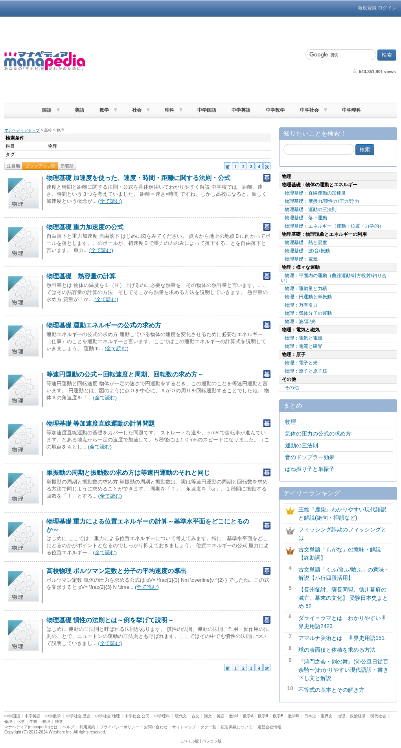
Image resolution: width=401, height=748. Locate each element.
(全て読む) (110, 201)
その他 (292, 387)
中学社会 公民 (137, 716)
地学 (59, 721)
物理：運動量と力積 (306, 288)
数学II (263, 716)
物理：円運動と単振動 (308, 297)
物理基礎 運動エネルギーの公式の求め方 (103, 325)
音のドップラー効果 (310, 457)
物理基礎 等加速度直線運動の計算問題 (100, 423)
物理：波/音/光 (300, 321)
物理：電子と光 (301, 363)
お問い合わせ (155, 727)
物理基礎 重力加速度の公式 (84, 227)
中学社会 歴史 (78, 716)
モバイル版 (189, 741)
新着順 (67, 166)
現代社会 (378, 716)
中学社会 (309, 110)
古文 (195, 716)
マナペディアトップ (22, 130)
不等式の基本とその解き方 (331, 690)
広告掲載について (236, 727)
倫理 (8, 721)
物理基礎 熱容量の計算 (81, 276)
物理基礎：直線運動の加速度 (315, 193)
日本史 (310, 716)
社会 (137, 110)
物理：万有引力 (301, 305)
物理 (290, 422)
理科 (169, 110)
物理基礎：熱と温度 (306, 242)
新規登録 (367, 8)
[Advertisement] (192, 61)
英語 (79, 110)
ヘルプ (68, 727)
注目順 (13, 166)
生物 (33, 721)
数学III (293, 716)
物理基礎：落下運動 (306, 218)
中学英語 (241, 110)
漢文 (208, 716)
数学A (248, 716)
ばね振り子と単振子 (310, 469)
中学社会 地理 (107, 716)
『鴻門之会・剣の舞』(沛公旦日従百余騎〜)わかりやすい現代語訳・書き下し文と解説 (343, 669)
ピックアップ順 (40, 166)
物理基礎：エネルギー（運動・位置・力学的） (334, 226)
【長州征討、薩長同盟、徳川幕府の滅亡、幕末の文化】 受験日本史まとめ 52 (343, 597)
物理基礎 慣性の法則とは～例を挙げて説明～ (110, 620)
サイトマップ (184, 727)
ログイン (387, 8)
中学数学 (275, 110)
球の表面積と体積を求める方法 (336, 650)
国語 (47, 110)
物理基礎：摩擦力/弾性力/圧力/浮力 (322, 201)
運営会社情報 (269, 727)
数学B (278, 716)
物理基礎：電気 (301, 259)
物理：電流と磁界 (303, 346)
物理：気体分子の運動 (308, 313)
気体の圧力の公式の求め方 (318, 433)
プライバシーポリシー (119, 727)
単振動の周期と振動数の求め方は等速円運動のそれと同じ (128, 472)
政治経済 (358, 716)
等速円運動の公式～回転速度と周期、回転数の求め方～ (125, 374)
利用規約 (87, 727)
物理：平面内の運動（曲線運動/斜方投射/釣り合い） (333, 278)
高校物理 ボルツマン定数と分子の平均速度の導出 (116, 571)
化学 (21, 721)
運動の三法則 (301, 445)
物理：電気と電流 (303, 338)
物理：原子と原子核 (306, 371)
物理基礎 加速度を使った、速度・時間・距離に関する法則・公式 (138, 178)
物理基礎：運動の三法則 (311, 209)
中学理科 (351, 110)
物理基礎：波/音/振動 (307, 251)
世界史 (327, 716)
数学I (233, 716)
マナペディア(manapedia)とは (31, 727)
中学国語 (206, 110)
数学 (104, 110)
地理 (341, 716)
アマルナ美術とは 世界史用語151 (341, 638)
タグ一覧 (208, 727)
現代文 (181, 716)
